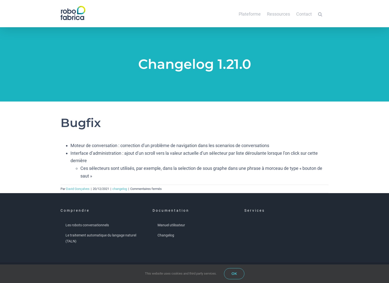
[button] (320, 13)
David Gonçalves (78, 189)
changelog (119, 189)
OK (234, 273)
